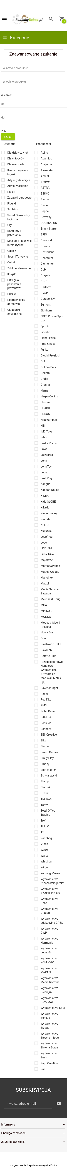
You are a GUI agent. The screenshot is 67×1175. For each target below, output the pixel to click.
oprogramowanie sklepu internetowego (28, 1165)
